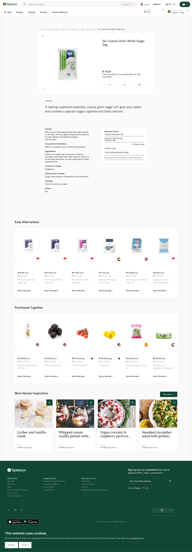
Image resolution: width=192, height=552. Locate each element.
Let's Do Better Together (17, 490)
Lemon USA (104, 365)
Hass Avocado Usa (53, 365)
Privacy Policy (48, 487)
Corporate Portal (88, 484)
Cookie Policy (48, 490)
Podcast (43, 12)
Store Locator (12, 493)
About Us (10, 481)
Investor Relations (60, 12)
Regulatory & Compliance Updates (94, 490)
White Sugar (91, 29)
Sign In (170, 4)
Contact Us (85, 481)
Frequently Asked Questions (54, 481)
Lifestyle (31, 12)
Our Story (11, 484)
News (9, 487)
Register (157, 4)
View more (168, 394)
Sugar (82, 29)
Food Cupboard (52, 29)
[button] (15, 262)
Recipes (19, 12)
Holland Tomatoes (79, 365)
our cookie (133, 538)
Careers (84, 487)
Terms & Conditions (51, 484)
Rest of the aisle (24, 291)
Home (41, 29)
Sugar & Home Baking (69, 29)
